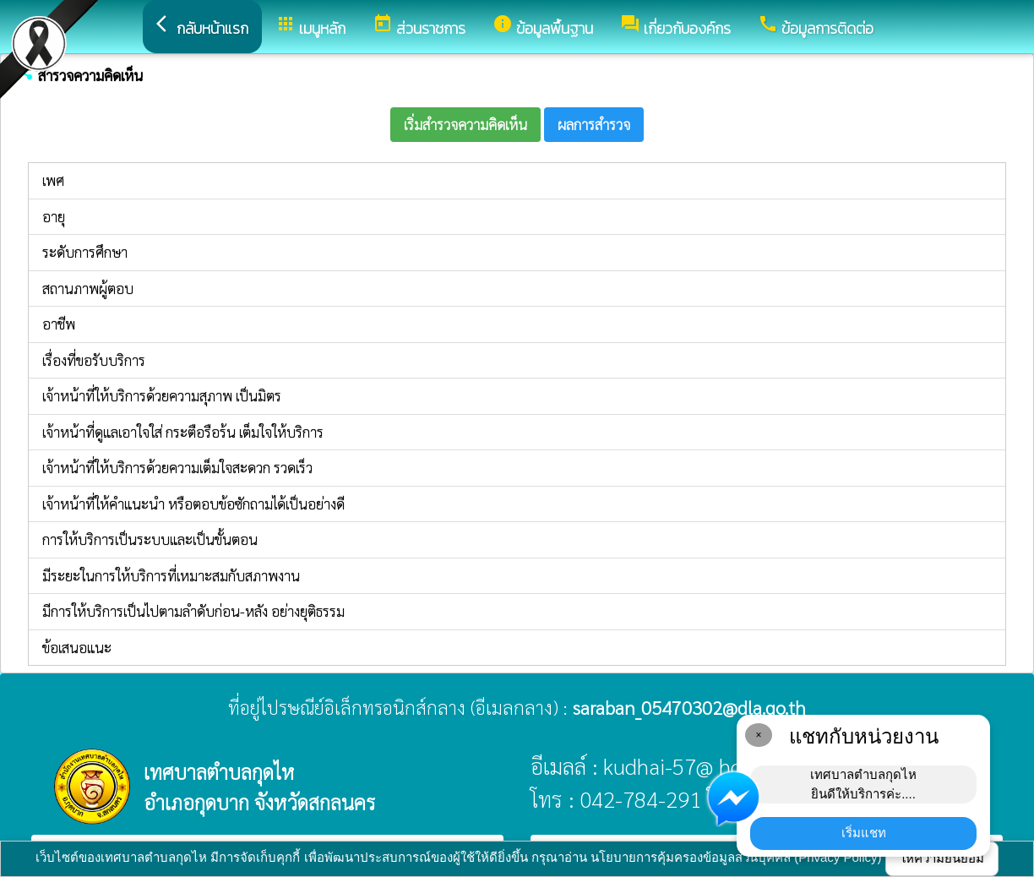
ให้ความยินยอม (942, 858)
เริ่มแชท (863, 832)
